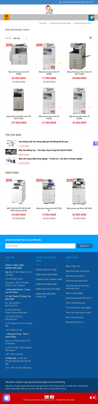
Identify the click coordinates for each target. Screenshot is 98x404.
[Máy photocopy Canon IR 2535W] (49, 73)
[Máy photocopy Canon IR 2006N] (18, 73)
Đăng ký (84, 246)
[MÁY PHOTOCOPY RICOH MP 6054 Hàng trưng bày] (18, 209)
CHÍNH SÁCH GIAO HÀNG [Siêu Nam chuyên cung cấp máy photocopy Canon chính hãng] (46, 274)
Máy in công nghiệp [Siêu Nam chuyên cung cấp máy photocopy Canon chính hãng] (74, 293)
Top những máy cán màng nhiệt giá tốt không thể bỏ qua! (43, 141)
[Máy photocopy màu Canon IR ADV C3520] (79, 73)
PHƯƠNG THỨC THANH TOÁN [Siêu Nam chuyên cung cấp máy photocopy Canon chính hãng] (49, 279)
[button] (91, 18)
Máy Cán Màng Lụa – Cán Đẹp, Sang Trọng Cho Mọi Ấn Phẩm (45, 150)
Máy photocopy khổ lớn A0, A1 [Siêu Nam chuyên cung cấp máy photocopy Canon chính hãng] (79, 298)
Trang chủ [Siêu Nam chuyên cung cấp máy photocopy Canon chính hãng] (44, 23)
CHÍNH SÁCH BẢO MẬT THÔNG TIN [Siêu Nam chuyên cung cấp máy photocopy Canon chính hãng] (46, 295)
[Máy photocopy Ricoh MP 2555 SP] (49, 209)
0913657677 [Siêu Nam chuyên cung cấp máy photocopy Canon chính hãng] (76, 2)
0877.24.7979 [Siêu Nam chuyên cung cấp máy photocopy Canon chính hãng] (87, 2)
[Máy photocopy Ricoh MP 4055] (79, 209)
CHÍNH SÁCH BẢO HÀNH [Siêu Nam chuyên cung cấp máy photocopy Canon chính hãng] (46, 284)
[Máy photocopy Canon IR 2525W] (49, 117)
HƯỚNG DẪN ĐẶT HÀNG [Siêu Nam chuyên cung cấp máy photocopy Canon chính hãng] (46, 270)
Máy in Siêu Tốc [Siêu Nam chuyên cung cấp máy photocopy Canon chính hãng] (73, 266)
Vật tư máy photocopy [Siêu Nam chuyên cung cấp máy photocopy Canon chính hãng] (75, 303)
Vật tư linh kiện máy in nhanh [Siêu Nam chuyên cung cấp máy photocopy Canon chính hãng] (78, 312)
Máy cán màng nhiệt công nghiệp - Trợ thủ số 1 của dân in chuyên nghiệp (50, 159)
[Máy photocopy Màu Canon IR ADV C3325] (18, 117)
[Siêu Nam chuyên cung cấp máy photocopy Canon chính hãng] (49, 9)
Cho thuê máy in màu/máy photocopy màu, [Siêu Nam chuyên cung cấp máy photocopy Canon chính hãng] (77, 287)
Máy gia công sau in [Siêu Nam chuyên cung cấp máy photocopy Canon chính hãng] (74, 322)
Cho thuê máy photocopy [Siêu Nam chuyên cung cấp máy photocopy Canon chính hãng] (76, 281)
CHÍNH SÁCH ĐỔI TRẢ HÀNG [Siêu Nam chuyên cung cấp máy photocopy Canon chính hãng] (48, 289)
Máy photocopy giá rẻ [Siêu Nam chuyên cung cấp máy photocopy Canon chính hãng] (75, 276)
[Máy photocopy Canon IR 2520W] (79, 117)
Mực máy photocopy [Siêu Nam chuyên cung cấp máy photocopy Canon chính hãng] (75, 317)
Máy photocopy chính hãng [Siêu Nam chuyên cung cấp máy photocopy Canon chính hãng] (61, 23)
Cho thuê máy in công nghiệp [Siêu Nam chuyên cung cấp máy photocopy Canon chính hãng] (78, 308)
